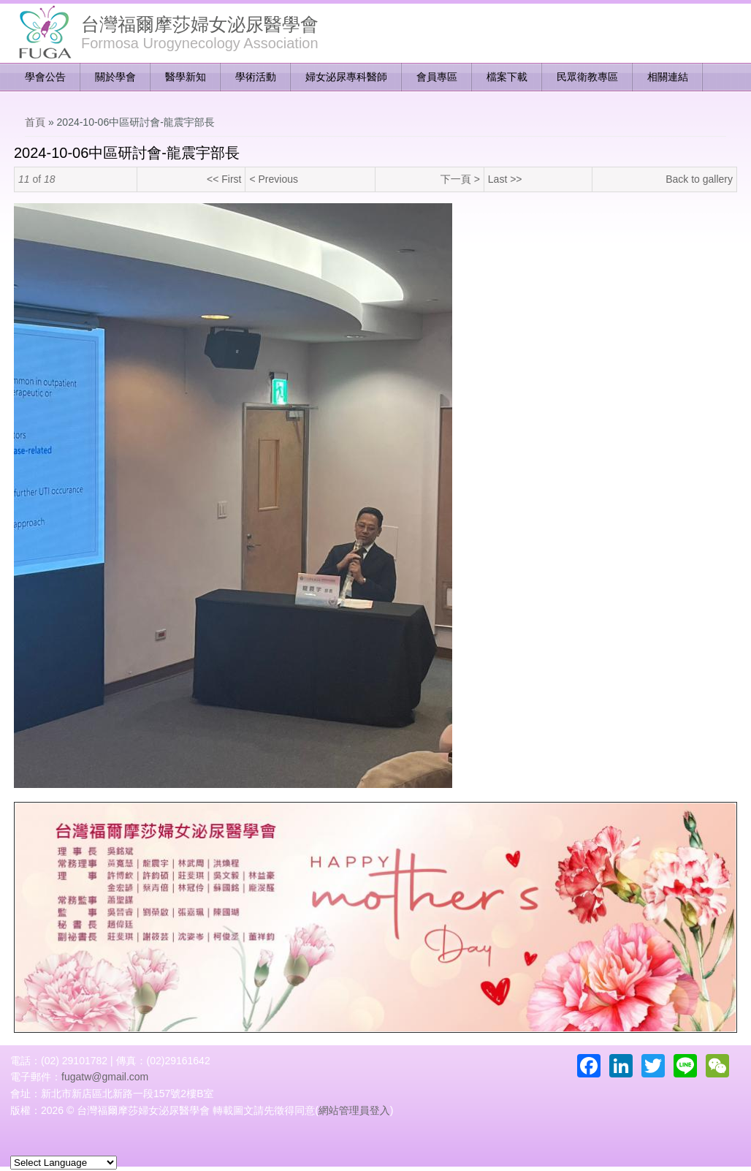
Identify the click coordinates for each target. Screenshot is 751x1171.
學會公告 (45, 77)
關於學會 (115, 77)
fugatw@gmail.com (104, 1077)
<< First (224, 179)
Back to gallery (699, 179)
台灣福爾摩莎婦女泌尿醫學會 (200, 24)
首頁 (35, 122)
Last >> (505, 179)
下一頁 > (460, 179)
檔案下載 (507, 77)
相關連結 (667, 77)
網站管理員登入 (354, 1110)
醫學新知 (185, 77)
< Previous (273, 179)
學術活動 (255, 77)
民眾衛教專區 (587, 77)
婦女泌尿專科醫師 (346, 77)
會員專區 (436, 77)
